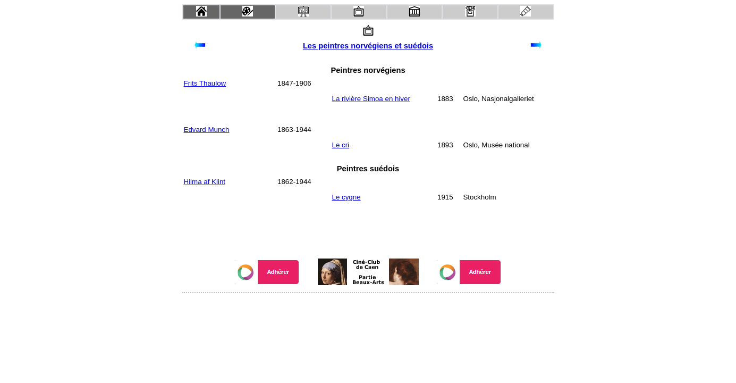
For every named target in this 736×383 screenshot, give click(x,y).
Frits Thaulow (205, 83)
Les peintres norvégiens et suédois (368, 45)
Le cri (340, 145)
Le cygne (346, 197)
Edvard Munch (207, 130)
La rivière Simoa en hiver (371, 99)
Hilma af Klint (205, 182)
